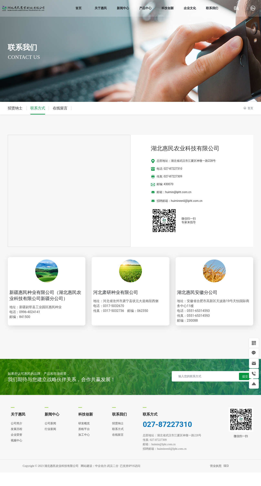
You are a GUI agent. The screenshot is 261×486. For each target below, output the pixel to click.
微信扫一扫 (188, 218)
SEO (226, 479)
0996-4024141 (34, 323)
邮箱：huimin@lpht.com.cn (174, 192)
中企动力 (100, 479)
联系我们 (22, 47)
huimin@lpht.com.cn (165, 457)
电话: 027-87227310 (169, 168)
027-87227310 (167, 438)
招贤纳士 (15, 108)
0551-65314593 (201, 316)
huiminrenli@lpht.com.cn (172, 462)
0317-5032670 (119, 311)
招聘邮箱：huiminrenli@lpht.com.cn (179, 200)
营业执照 (215, 479)
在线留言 (60, 108)
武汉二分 (112, 479)
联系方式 (37, 108)
